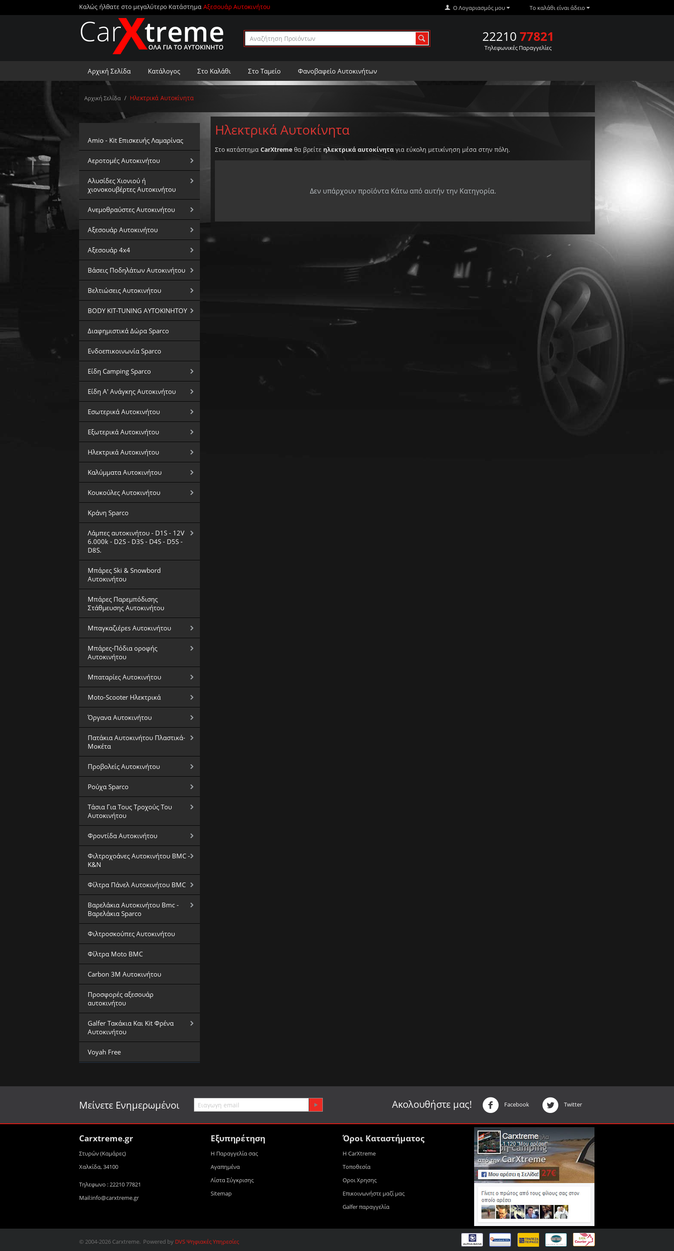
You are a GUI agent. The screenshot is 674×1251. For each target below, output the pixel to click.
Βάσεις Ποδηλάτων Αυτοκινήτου (136, 270)
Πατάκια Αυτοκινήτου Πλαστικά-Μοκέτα (136, 741)
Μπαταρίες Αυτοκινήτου (124, 677)
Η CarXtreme (359, 1153)
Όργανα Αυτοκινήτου (120, 717)
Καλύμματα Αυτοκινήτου (125, 472)
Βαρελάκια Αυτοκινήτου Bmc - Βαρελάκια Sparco (133, 909)
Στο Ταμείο (264, 71)
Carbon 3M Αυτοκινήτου (124, 974)
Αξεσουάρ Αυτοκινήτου (123, 229)
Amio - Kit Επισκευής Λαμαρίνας (135, 140)
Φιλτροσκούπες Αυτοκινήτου (131, 933)
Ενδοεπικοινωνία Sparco (124, 351)
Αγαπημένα (225, 1167)
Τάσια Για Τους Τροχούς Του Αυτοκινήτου (130, 811)
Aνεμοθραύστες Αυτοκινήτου (131, 209)
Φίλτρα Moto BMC (115, 954)
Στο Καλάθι (214, 71)
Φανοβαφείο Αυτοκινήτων (337, 71)
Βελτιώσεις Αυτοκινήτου (124, 290)
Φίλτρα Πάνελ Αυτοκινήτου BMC (137, 884)
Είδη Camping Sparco (119, 371)
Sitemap (221, 1193)
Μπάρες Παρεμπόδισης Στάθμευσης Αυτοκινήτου (126, 603)
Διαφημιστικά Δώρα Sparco (128, 330)
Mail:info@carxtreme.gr (109, 1198)
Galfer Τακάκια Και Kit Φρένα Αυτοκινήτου (131, 1027)
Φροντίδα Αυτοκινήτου (122, 835)
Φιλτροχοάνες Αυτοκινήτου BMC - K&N (139, 860)
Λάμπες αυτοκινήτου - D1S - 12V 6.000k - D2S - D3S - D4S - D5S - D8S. (136, 541)
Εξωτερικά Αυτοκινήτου (123, 431)
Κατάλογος (164, 71)
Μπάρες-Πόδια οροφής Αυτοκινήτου (122, 652)
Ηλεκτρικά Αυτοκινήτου (123, 452)
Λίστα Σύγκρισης (232, 1180)
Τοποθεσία (357, 1167)
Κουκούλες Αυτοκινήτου (124, 492)
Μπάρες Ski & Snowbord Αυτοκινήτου (124, 574)
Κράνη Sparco (108, 512)
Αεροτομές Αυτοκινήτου (124, 160)
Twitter (562, 1105)
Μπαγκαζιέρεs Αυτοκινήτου (129, 628)
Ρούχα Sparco (108, 786)
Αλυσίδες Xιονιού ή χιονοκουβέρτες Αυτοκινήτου (132, 185)
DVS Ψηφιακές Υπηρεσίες (207, 1241)
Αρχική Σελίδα (109, 71)
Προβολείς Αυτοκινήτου (124, 766)
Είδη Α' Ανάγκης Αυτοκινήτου (132, 391)
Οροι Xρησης (360, 1180)
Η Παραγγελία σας (234, 1153)
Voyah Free (104, 1052)
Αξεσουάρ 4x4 (109, 250)
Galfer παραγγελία (366, 1207)
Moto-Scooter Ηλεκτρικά (124, 697)
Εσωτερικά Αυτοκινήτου (124, 411)
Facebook (505, 1105)
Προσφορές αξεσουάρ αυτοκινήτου (120, 998)
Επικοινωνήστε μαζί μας (373, 1193)
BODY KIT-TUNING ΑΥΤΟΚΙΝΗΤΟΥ (137, 310)
